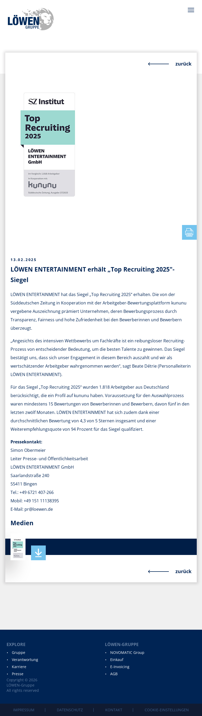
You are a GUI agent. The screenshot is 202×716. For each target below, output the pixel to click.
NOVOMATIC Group (127, 652)
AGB (114, 673)
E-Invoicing (119, 666)
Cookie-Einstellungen (167, 709)
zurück (183, 64)
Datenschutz (70, 709)
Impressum (23, 709)
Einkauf (116, 659)
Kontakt (113, 709)
